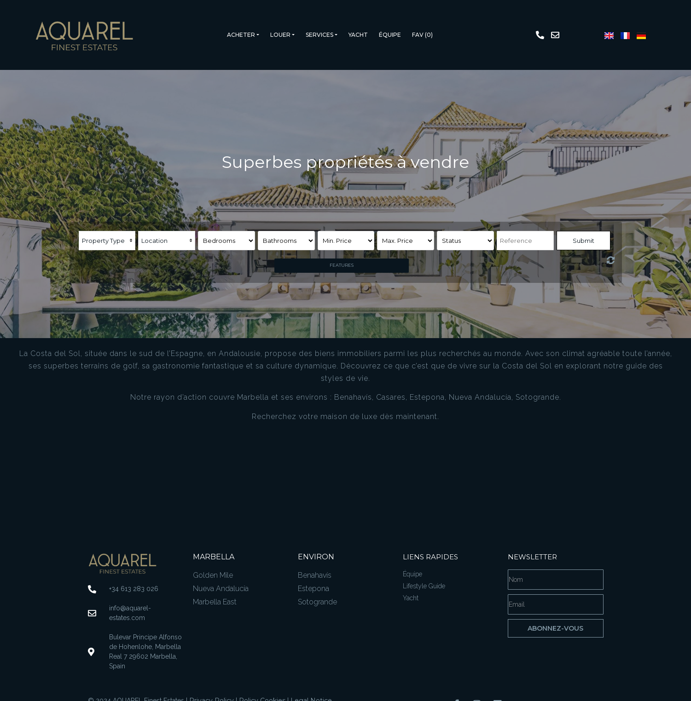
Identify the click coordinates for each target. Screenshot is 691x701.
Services (319, 34)
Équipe (390, 34)
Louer (280, 34)
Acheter (241, 34)
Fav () (422, 34)
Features (342, 265)
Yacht (358, 34)
